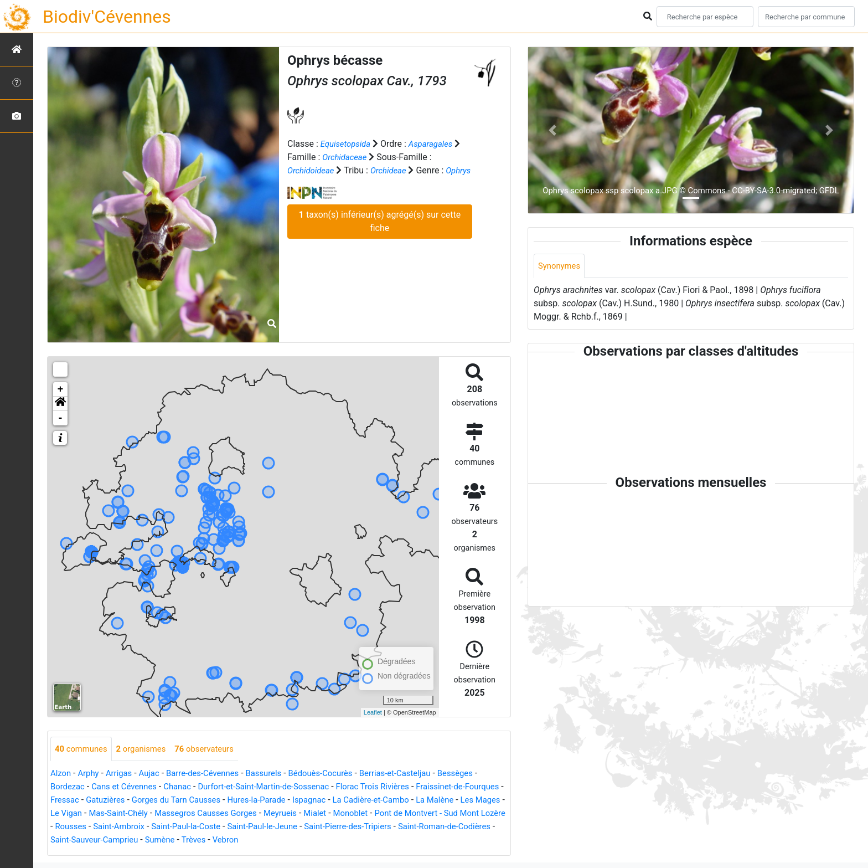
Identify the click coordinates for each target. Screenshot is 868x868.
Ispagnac (371, 800)
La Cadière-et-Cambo (437, 800)
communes (83, 749)
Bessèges (483, 774)
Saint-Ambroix (246, 827)
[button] (60, 404)
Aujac (155, 774)
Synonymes (560, 266)
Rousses (195, 827)
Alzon (61, 774)
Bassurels (278, 774)
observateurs (214, 749)
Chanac (187, 787)
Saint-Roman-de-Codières (153, 840)
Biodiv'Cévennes (107, 16)
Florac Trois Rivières (396, 787)
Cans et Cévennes (129, 787)
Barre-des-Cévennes (212, 774)
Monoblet (458, 814)
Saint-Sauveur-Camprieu (257, 840)
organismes (147, 749)
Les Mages (108, 814)
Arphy (90, 774)
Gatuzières (153, 800)
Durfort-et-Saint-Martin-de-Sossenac (279, 787)
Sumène (328, 840)
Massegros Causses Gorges (302, 814)
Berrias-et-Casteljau (418, 774)
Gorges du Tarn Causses (229, 800)
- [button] (61, 418)
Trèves (363, 840)
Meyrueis (383, 814)
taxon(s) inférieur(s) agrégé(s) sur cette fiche (380, 234)
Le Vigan (153, 814)
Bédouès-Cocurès (338, 774)
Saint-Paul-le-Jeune (400, 827)
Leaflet (373, 712)
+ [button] (61, 389)
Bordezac (68, 787)
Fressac (109, 800)
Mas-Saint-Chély (209, 814)
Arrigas (123, 774)
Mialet (419, 814)
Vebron (398, 840)
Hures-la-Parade (315, 800)
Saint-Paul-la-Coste (318, 827)
